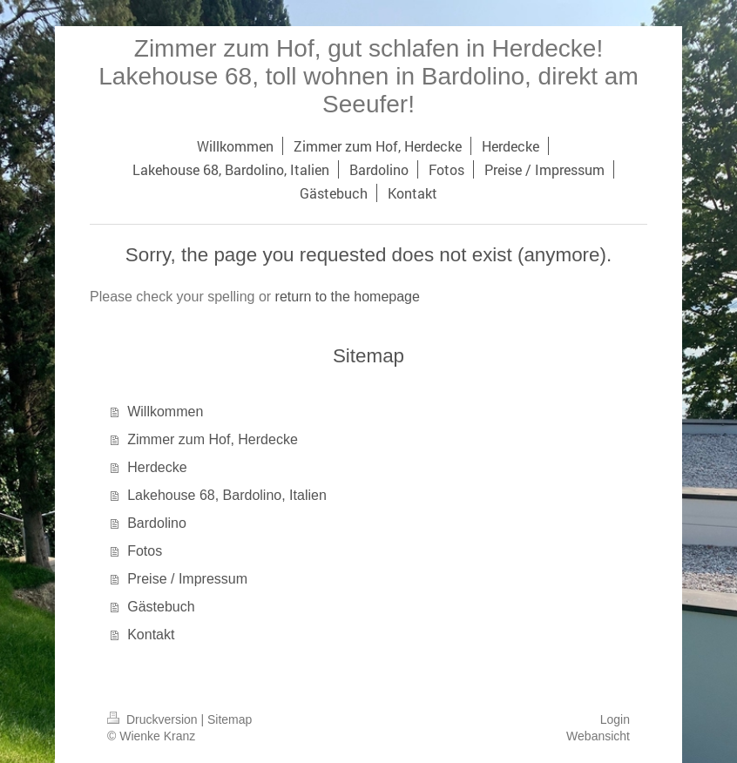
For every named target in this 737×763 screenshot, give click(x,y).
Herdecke (156, 467)
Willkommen (165, 411)
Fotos (144, 551)
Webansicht (598, 736)
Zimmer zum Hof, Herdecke (212, 439)
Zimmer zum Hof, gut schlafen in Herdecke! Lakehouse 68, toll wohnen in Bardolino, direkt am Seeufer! (368, 76)
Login (615, 719)
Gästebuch (160, 606)
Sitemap (229, 719)
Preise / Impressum (187, 578)
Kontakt (150, 634)
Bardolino (156, 523)
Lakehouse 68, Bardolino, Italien (227, 495)
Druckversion (153, 719)
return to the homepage (347, 296)
